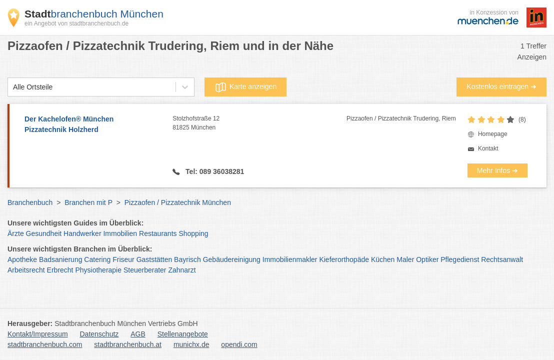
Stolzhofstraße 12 (259, 123)
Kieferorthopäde (344, 260)
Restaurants (157, 234)
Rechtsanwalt (502, 260)
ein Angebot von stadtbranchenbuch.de (76, 23)
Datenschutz (99, 334)
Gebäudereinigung (231, 260)
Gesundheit (44, 234)
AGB (138, 334)
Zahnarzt (182, 270)
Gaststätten (154, 260)
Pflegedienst (459, 260)
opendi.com (239, 344)
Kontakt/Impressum (38, 334)
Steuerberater (145, 270)
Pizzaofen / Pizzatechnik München (177, 202)
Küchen (382, 260)
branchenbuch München (94, 14)
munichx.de (192, 344)
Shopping (193, 234)
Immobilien (120, 234)
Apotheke (22, 260)
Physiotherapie (98, 270)
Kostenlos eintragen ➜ (501, 86)
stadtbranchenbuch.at (128, 344)
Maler (405, 260)
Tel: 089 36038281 (214, 172)
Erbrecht (60, 270)
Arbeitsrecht (26, 270)
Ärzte (16, 234)
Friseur (123, 260)
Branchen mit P (88, 202)
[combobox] (13, 87)
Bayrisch (187, 260)
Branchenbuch (30, 202)
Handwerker (82, 234)
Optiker (427, 260)
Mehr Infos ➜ (497, 170)
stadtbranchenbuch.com (45, 344)
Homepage (493, 134)
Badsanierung (60, 260)
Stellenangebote (183, 334)
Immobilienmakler (290, 260)
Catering (97, 260)
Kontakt (488, 148)
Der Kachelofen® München (93, 125)
